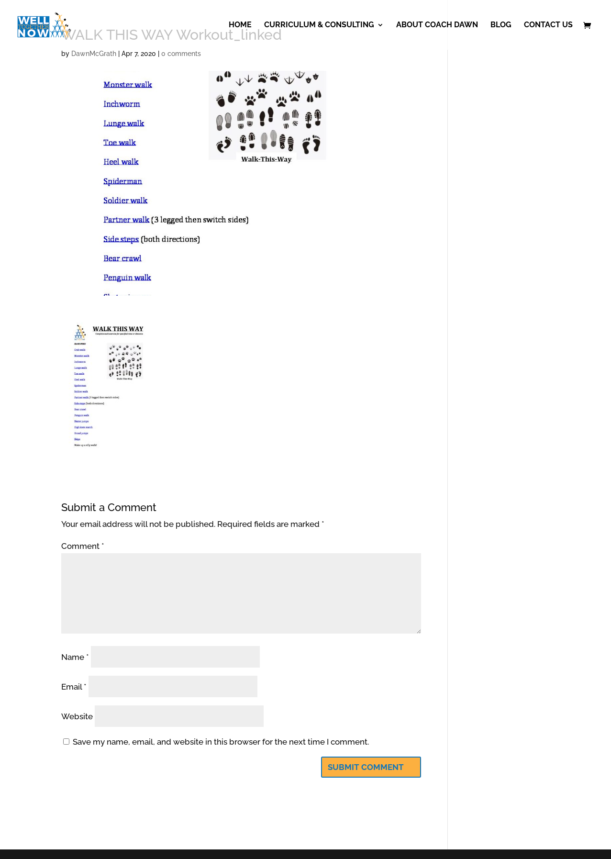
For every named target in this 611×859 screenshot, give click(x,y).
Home (240, 25)
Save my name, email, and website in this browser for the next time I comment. (221, 742)
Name (75, 657)
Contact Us (548, 25)
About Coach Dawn (437, 25)
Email (74, 687)
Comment (82, 546)
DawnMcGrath (93, 53)
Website (77, 716)
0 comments (181, 53)
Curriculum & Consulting (319, 25)
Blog (500, 25)
